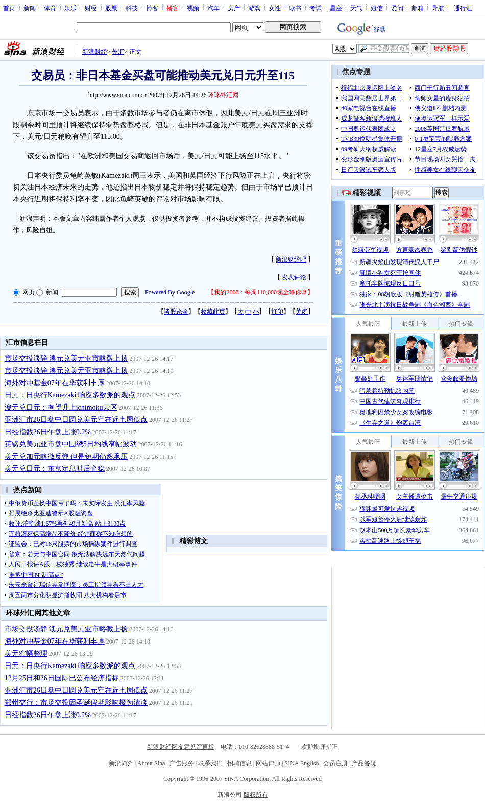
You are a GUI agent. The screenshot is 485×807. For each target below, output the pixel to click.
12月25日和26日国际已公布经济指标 (62, 678)
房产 (234, 8)
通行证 (463, 8)
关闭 (302, 311)
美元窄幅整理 (26, 653)
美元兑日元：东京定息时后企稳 (55, 468)
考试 (315, 8)
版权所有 (256, 794)
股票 (111, 8)
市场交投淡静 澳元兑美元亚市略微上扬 (66, 358)
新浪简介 (121, 763)
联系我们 (210, 763)
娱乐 (70, 8)
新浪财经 (94, 51)
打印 (277, 311)
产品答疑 (364, 763)
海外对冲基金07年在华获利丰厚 (55, 383)
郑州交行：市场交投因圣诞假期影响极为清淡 (76, 702)
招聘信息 (239, 763)
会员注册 (335, 763)
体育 (50, 8)
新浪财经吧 (291, 259)
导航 (438, 8)
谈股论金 (176, 311)
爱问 (397, 8)
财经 (91, 8)
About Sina (151, 763)
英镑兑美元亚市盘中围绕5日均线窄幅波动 (71, 444)
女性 (275, 8)
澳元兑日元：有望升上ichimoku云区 (61, 407)
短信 (377, 8)
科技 (132, 8)
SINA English (301, 763)
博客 (152, 8)
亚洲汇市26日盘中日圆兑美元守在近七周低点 (76, 419)
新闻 (29, 8)
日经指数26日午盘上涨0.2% (48, 432)
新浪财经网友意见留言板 (180, 746)
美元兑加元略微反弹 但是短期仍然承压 (66, 456)
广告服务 (181, 763)
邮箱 (417, 8)
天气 (356, 8)
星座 (336, 8)
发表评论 (294, 277)
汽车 (213, 8)
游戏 (254, 8)
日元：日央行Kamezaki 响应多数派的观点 (70, 395)
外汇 (118, 51)
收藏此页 (213, 311)
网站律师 (268, 763)
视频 (193, 8)
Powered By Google (170, 292)
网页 (28, 292)
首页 (9, 8)
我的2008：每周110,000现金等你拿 (260, 292)
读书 (295, 8)
